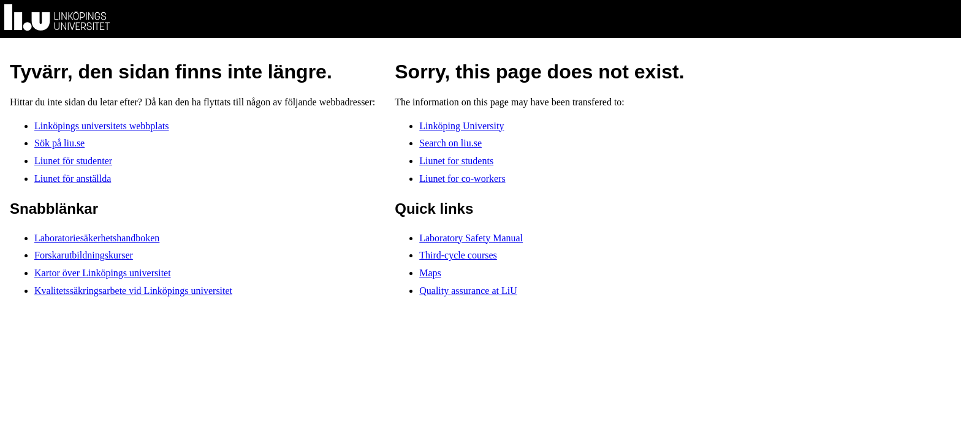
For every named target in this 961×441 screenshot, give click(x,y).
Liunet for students (456, 161)
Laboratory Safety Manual (471, 238)
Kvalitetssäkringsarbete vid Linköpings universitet (133, 290)
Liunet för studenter (73, 161)
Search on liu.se (450, 143)
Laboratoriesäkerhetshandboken (96, 238)
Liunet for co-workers (462, 178)
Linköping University (461, 126)
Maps (430, 273)
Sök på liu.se (59, 143)
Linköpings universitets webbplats (101, 126)
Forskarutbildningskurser (83, 255)
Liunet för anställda (72, 178)
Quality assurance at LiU (468, 290)
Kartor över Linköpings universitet (102, 273)
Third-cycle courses (458, 255)
